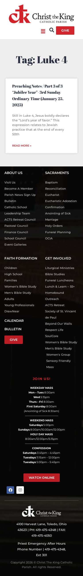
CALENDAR (14, 321)
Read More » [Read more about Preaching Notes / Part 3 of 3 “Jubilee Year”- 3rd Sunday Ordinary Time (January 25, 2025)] (21, 145)
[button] (24, 32)
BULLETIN (12, 329)
